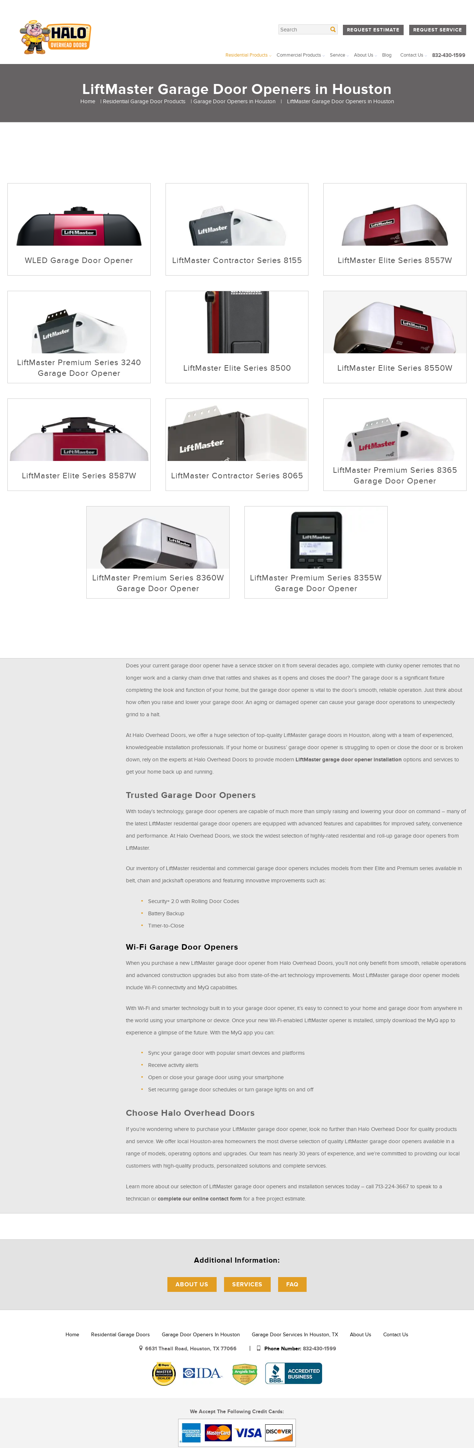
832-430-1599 (448, 55)
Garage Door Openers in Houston (234, 101)
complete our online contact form (200, 1198)
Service (337, 55)
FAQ (292, 1284)
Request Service (437, 30)
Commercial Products (299, 55)
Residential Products (247, 55)
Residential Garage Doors (120, 1334)
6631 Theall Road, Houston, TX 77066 (191, 1349)
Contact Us (411, 55)
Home (87, 101)
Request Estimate (373, 30)
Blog (386, 55)
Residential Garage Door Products (144, 101)
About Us (363, 55)
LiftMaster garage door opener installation (349, 759)
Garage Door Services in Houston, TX (295, 1334)
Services (247, 1284)
